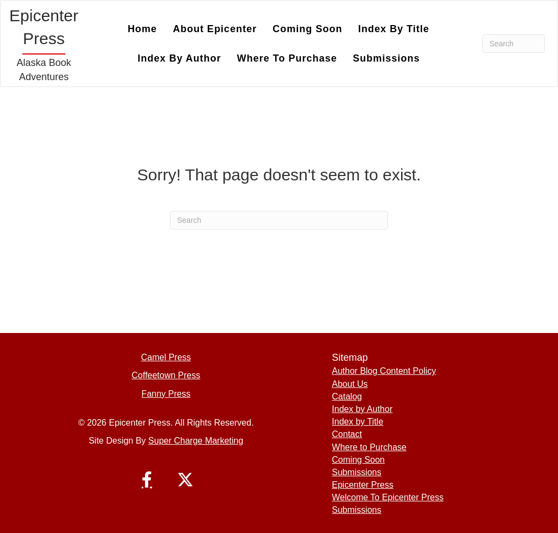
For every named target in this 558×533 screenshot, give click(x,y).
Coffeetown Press (166, 375)
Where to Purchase (287, 58)
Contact (347, 434)
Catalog (347, 396)
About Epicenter (215, 28)
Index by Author (179, 58)
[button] (147, 479)
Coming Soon (307, 28)
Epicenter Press (362, 484)
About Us (350, 384)
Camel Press (166, 357)
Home (142, 28)
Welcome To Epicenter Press (388, 497)
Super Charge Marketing (195, 440)
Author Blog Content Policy (384, 370)
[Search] (513, 43)
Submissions (386, 58)
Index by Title (393, 28)
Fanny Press (166, 393)
